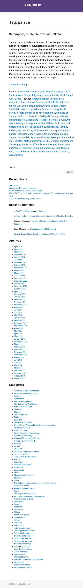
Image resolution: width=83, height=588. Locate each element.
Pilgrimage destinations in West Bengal (52, 95)
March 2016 (19, 336)
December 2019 (20, 299)
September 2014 (20, 355)
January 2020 (19, 297)
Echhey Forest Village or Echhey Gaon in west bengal (34, 425)
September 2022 (20, 281)
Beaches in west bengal (23, 401)
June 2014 (18, 363)
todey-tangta (19, 525)
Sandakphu (18, 507)
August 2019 (19, 307)
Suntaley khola (20, 517)
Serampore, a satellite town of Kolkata (35, 34)
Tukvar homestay (21, 552)
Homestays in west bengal (24, 441)
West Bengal (15, 98)
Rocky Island (19, 502)
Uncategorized (20, 554)
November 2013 (20, 373)
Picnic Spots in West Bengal (25, 494)
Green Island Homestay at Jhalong (22, 188)
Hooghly (58, 91)
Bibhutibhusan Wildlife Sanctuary (43, 229)
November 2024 (20, 255)
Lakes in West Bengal (22, 465)
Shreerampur (52, 141)
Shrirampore (66, 141)
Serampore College (58, 134)
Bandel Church (56, 102)
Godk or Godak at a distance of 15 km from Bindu (46, 234)
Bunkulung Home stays (23, 407)
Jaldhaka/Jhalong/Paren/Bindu (26, 451)
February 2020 (19, 294)
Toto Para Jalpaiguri (22, 528)
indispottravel (19, 216)
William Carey (16, 155)
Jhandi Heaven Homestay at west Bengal (25, 199)
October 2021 (19, 283)
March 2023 (19, 273)
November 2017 (20, 323)
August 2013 (19, 378)
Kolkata (17, 459)
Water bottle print (21, 557)
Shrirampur (14, 144)
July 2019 (18, 310)
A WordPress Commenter (24, 211)
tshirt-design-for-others (23, 549)
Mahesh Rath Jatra (55, 123)
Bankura (17, 396)
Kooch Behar (19, 462)
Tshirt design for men (22, 539)
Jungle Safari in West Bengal (25, 457)
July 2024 (18, 260)
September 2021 (20, 286)
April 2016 (18, 334)
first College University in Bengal (52, 116)
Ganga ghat (32, 119)
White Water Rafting (22, 565)
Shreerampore (37, 141)
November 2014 (20, 352)
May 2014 (18, 365)
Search (12, 167)
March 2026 (19, 249)
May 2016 (18, 331)
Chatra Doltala (50, 105)
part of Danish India (35, 126)
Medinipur (18, 478)
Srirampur (27, 148)
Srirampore (15, 148)
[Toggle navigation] (58, 5)
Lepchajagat (19, 470)
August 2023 (19, 270)
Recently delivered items (23, 499)
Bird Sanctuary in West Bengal (25, 404)
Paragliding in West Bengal (24, 488)
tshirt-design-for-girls (22, 546)
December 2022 (20, 278)
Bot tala (38, 105)
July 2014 (18, 360)
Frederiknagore (17, 119)
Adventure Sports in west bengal (26, 391)
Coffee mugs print (21, 414)
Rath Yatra (22, 130)
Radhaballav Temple (56, 126)
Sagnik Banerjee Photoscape (44, 130)
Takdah (17, 520)
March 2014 (19, 368)
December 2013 (20, 371)
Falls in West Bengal (22, 428)
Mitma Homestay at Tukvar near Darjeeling (25, 191)
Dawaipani (18, 420)
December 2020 (20, 289)
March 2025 (19, 252)
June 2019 (18, 313)
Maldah (17, 472)
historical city (55, 119)
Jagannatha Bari (36, 123)
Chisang (17, 412)
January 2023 (19, 276)
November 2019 (20, 302)
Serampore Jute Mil (19, 137)
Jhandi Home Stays (21, 454)
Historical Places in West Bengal (36, 91)
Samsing (17, 504)
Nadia (16, 480)
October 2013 (19, 376)
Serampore (41, 134)
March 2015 (19, 344)
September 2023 (20, 268)
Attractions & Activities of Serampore (28, 102)
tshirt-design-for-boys (22, 544)
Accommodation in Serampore (48, 98)
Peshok (17, 491)
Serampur (56, 137)
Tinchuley (18, 523)
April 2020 (18, 291)
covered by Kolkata (31, 109)
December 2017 (20, 320)
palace (20, 126)
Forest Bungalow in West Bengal (26, 433)
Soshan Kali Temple (31, 144)
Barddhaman (19, 399)
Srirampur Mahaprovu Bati (46, 148)
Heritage (43, 119)
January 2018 (19, 318)
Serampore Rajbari (40, 137)
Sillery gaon (18, 509)
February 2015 (19, 347)
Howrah (17, 446)
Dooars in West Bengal (23, 422)
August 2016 (19, 328)
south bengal (49, 144)
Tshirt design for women (23, 541)
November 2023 (20, 262)
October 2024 (19, 257)
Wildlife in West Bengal (23, 567)
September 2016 (20, 326)
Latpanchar (18, 467)
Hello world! (13, 185)
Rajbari (12, 130)
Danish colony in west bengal (40, 112)
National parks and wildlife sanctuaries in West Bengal (35, 483)
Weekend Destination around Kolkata (28, 560)
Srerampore (63, 144)
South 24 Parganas (21, 515)
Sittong (17, 512)
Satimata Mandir (26, 134)
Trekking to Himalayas (23, 533)
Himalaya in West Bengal (24, 436)
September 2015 (20, 342)
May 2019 (18, 315)
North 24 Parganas (21, 486)
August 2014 (19, 357)
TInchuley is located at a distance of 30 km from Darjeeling (50, 216)
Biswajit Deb (19, 234)
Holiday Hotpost (31, 4)
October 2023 (19, 265)
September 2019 (20, 305)
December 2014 (20, 349)
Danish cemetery (50, 109)
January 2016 (19, 339)
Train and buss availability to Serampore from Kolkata (42, 151)
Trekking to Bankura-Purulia (25, 531)
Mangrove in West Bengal (24, 475)
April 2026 (18, 247)
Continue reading (19, 84)
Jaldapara (18, 449)
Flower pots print (20, 430)
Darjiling (17, 417)
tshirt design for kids (22, 536)
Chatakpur (18, 409)
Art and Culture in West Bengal (26, 393)
